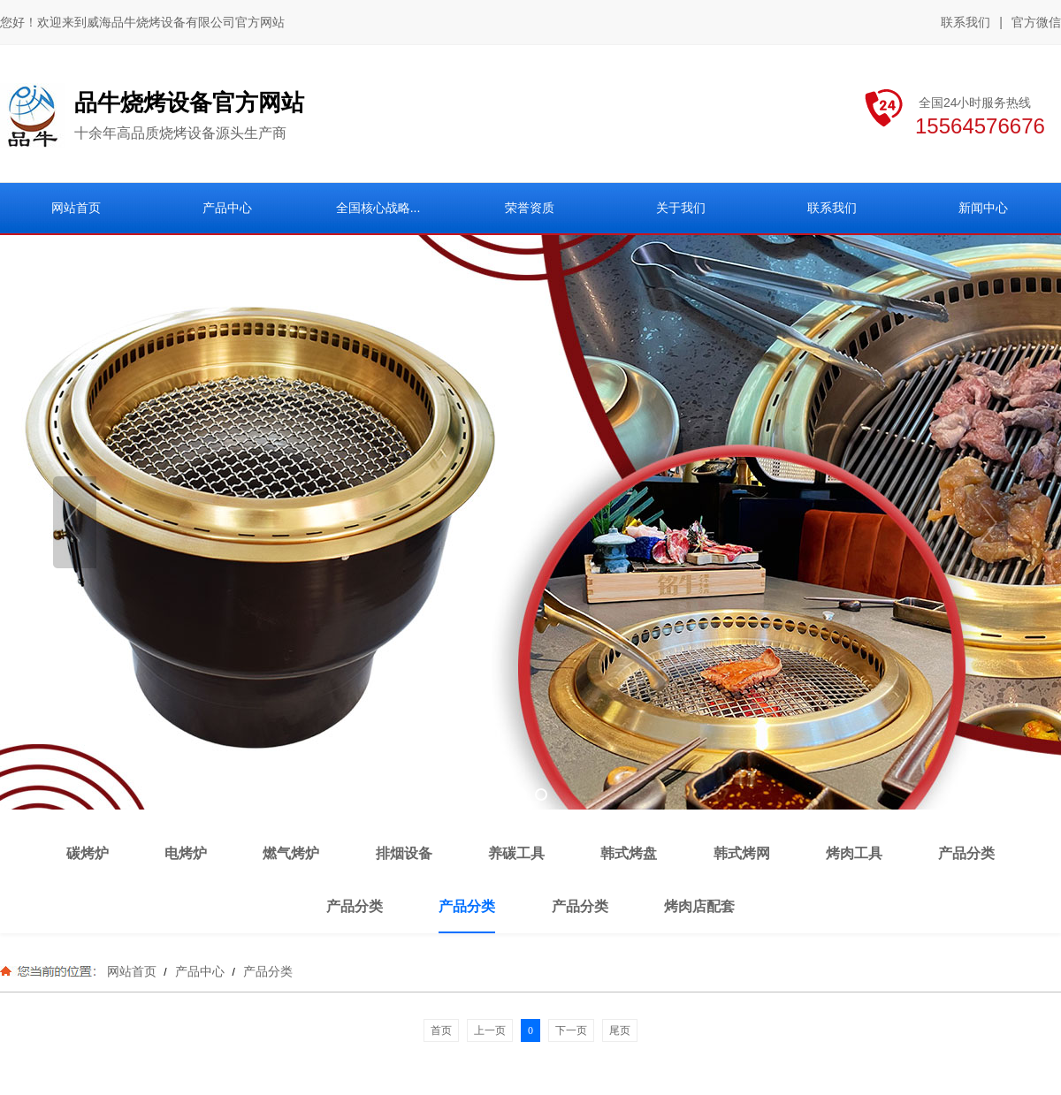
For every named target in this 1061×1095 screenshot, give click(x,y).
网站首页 (131, 971)
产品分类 (266, 971)
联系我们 (965, 22)
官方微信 (1036, 23)
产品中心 (200, 971)
